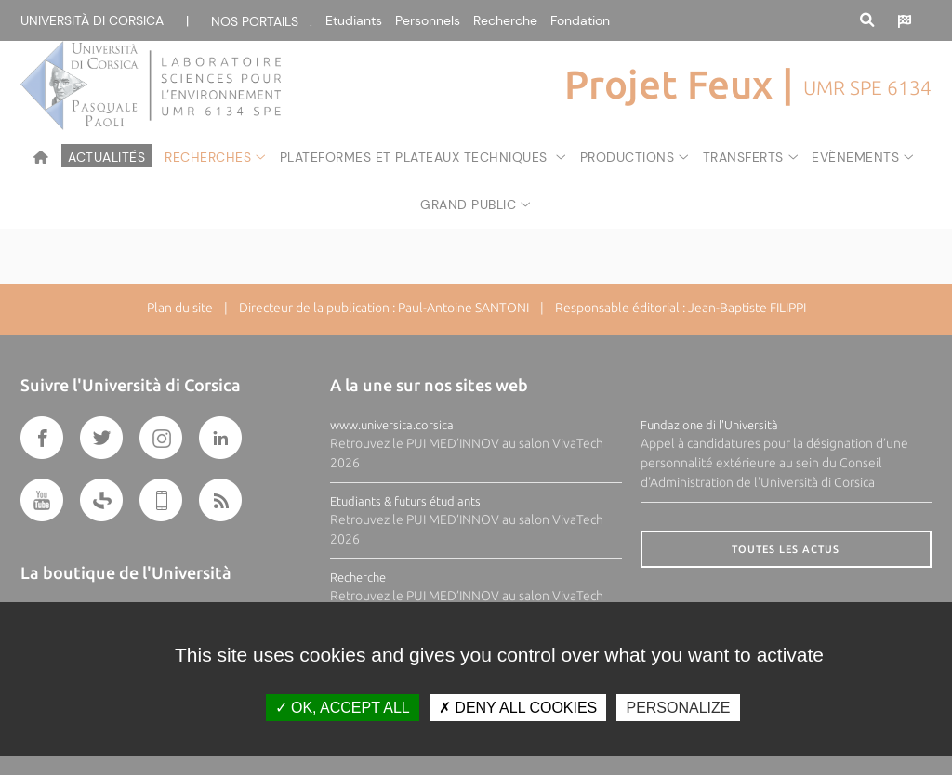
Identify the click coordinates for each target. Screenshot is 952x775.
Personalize (678, 708)
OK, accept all (342, 708)
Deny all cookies (518, 708)
